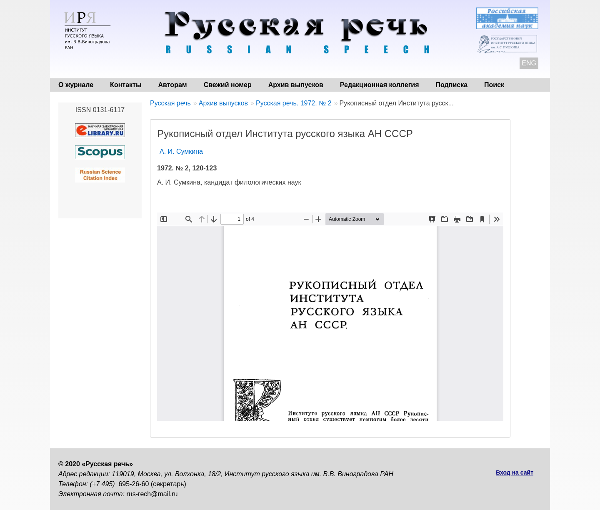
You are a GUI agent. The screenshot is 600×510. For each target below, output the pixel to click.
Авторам (172, 84)
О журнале (75, 84)
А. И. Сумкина (181, 151)
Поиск (494, 84)
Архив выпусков (295, 84)
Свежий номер (228, 84)
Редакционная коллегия (379, 84)
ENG (529, 63)
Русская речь (170, 103)
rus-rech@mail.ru (152, 494)
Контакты (125, 84)
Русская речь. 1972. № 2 (294, 103)
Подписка (452, 84)
